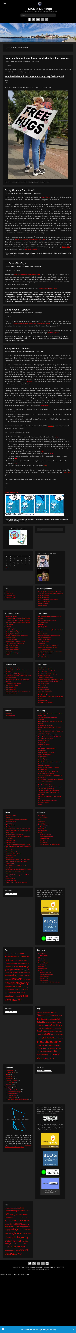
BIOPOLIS (41, 618)
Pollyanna (24, 298)
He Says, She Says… (16, 263)
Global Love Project (43, 744)
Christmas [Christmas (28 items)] (8, 966)
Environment (42, 815)
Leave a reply (35, 61)
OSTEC (11, 521)
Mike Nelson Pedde (24, 61)
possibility (30, 298)
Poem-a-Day (9, 850)
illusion (30, 296)
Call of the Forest (43, 622)
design (37, 519)
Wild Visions (9, 655)
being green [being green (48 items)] (14, 960)
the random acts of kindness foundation (49, 787)
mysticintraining (42, 756)
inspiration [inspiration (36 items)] (27, 975)
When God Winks (48, 301)
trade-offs (26, 255)
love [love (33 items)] (24, 979)
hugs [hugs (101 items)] (15, 975)
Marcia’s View (43, 288)
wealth (29, 301)
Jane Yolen (9, 827)
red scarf (52, 298)
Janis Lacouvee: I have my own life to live (18, 828)
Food (39, 819)
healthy (18, 338)
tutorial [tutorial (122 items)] (24, 995)
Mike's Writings (66, 296)
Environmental (55, 519)
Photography (42, 823)
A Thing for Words (11, 815)
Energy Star (66, 247)
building (24, 337)
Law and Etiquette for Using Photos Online (50, 679)
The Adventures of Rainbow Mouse (50, 844)
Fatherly (8, 626)
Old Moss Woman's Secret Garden (48, 681)
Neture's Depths (43, 634)
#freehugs (24, 182)
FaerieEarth (9, 823)
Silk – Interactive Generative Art (15, 643)
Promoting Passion (43, 689)
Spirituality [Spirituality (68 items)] (20, 992)
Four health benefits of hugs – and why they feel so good (37, 58)
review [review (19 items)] (21, 989)
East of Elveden (42, 626)
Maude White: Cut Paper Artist (14, 632)
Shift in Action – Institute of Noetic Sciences (50, 779)
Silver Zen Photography (45, 691)
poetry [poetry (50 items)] (7, 989)
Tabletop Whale (10, 715)
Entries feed (9, 593)
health (35, 182)
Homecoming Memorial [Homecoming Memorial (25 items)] (22, 972)
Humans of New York (44, 675)
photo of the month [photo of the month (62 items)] (13, 987)
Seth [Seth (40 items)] (24, 990)
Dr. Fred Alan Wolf (39, 294)
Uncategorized (42, 830)
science (7, 299)
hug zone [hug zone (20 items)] (21, 975)
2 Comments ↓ (37, 193)
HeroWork (41, 628)
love (44, 296)
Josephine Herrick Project (45, 677)
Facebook (29, 19)
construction (31, 519)
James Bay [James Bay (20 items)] (8, 979)
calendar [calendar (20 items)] (15, 963)
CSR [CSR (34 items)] (13, 966)
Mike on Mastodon (43, 603)
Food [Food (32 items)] (17, 966)
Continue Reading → (32, 249)
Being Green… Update (17, 348)
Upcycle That (42, 655)
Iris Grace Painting (11, 630)
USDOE (16, 521)
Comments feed (10, 595)
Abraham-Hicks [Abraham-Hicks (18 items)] (14, 953)
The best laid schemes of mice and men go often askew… (32, 323)
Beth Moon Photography (45, 668)
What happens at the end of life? (47, 800)
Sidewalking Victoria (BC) (13, 683)
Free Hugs (13, 182)
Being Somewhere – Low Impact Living (49, 616)
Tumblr (42, 19)
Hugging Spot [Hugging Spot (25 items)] (9, 975)
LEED (6, 255)
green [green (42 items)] (7, 970)
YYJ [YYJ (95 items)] (19, 1000)
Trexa (6, 340)
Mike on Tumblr (42, 605)
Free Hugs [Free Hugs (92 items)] (24, 966)
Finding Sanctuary (43, 740)
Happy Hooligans (11, 628)
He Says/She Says (10, 296)
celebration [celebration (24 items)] (21, 963)
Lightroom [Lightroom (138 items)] (16, 979)
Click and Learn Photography (46, 670)
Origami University (11, 639)
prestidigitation (38, 298)
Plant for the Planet (43, 641)
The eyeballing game (12, 647)
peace (6, 298)
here (57, 437)
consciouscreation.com (19, 294)
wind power (12, 340)
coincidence (8, 294)
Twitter (33, 19)
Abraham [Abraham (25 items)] (7, 954)
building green (32, 337)
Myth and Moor (10, 842)
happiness (54, 294)
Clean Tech (67, 472)
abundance (50, 292)
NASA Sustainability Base (42, 338)
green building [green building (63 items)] (16, 970)
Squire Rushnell (40, 299)
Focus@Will (41, 742)
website (29, 381)
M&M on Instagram (43, 595)
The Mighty (41, 783)
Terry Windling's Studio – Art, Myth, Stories (18, 859)
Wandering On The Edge (45, 702)
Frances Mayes (10, 825)
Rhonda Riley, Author (12, 852)
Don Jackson (30, 294)
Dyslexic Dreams (11, 821)
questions (11, 255)
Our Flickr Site (42, 685)
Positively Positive (43, 760)
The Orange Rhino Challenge (46, 785)
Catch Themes (45, 1270)
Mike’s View (53, 288)
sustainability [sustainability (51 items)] (10, 996)
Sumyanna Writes (43, 693)
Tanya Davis (9, 857)
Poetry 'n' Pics (44, 840)
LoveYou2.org (42, 750)
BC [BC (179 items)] (7, 959)
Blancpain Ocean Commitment (47, 620)
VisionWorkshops (43, 700)
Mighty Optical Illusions (12, 634)
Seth (11, 299)
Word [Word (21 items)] (15, 1000)
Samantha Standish (60, 298)
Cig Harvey (9, 817)
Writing (31, 292)
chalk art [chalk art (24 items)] (26, 963)
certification (40, 337)
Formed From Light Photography (47, 674)
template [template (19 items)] (18, 996)
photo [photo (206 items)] (8, 983)
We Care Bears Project (12, 653)
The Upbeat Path (11, 689)
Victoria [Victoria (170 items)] (9, 999)
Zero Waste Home (43, 657)
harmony (60, 294)
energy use (47, 519)
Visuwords (9, 873)
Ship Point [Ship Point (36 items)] (11, 993)
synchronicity (57, 299)
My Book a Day (10, 840)
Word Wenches (10, 878)
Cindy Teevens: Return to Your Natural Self (50, 731)
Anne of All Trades (11, 616)
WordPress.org (10, 597)
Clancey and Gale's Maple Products (16, 674)
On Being (41, 758)
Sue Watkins (49, 299)
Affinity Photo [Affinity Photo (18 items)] (26, 956)
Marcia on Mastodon (44, 601)
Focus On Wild (42, 672)
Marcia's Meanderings (46, 836)
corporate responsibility (43, 253)
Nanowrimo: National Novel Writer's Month (18, 844)
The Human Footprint (44, 649)
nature (52, 338)
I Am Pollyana (24, 296)
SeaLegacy (41, 643)
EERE (41, 519)
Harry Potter (66, 294)
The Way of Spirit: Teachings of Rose (48, 790)
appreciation (57, 292)
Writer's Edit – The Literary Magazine (16, 882)
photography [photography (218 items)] (20, 983)
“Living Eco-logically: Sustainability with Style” (30, 239)
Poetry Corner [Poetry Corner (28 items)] (14, 989)
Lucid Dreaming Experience (46, 752)
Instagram (46, 19)
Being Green (45, 197)
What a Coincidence (37, 301)
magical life (53, 296)
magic (47, 296)
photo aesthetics (43, 687)
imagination (36, 296)
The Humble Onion (11, 687)
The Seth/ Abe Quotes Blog (46, 788)
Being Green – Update (17, 309)
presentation (45, 405)
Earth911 (41, 624)
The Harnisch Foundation (45, 781)
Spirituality (25, 292)
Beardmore (68, 292)
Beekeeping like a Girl (12, 668)
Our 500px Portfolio (43, 683)
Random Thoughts (43, 825)
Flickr (38, 19)
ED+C (45, 337)
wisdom (56, 301)
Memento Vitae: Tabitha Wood (14, 834)
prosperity (46, 298)
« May (6, 568)
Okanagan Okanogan (44, 639)
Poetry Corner (44, 842)
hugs (39, 182)
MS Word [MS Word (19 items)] (28, 979)
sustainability (19, 255)
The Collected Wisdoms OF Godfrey (16, 861)
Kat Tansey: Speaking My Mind (47, 748)
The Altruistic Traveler (12, 685)
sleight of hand (17, 299)
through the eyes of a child (19, 301)
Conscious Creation (43, 733)
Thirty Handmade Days (12, 649)
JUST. (40, 746)
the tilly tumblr (10, 863)
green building (62, 253)
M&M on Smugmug (43, 597)
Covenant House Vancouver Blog (47, 735)
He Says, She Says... (16, 292)
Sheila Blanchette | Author (13, 854)
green (49, 337)
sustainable (66, 338)
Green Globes (64, 337)
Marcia (59, 296)
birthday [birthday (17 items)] (21, 960)
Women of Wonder (43, 802)
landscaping (23, 338)
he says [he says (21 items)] (24, 970)
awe (63, 292)
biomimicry (33, 253)
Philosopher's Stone (14, 298)
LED (29, 338)
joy (41, 296)
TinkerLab (9, 651)
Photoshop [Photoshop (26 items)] (25, 987)
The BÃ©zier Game (43, 695)
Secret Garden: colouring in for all (15, 641)
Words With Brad (11, 880)
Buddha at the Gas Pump (45, 725)
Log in (8, 592)
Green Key (8, 338)
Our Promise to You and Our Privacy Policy (52, 1267)
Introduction (41, 821)
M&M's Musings (40, 9)
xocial (40, 804)
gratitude (47, 294)
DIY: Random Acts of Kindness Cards (16, 819)
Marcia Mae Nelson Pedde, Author (48, 599)
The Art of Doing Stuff (12, 645)
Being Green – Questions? (20, 190)
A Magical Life (42, 292)
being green (25, 253)
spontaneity (32, 299)
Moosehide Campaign (44, 754)
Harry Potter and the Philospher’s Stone (27, 275)
